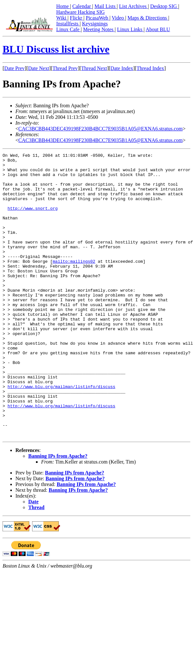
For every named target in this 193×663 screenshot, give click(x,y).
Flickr (76, 18)
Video (118, 18)
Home (63, 6)
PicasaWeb (98, 18)
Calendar (82, 6)
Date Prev (14, 68)
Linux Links (130, 29)
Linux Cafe (68, 29)
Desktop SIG (164, 6)
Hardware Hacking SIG (80, 12)
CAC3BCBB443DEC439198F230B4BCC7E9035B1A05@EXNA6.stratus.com (100, 128)
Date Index (121, 68)
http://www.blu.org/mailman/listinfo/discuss (61, 434)
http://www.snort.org (33, 220)
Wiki (61, 18)
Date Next (38, 68)
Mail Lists (105, 6)
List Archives (133, 6)
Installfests (68, 23)
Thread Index (150, 68)
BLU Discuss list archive (56, 49)
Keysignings (95, 23)
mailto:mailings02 (74, 283)
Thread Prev (65, 68)
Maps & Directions (147, 18)
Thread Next (94, 68)
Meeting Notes (99, 29)
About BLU (157, 29)
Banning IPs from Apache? (57, 513)
